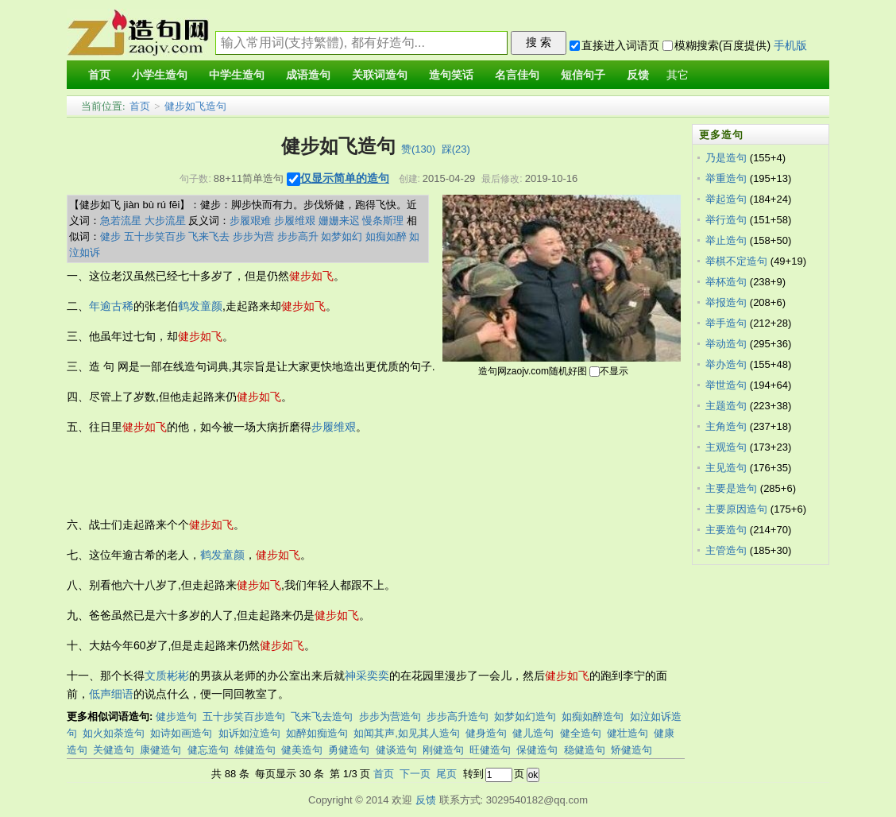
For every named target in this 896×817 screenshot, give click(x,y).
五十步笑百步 (155, 236)
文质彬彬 (167, 675)
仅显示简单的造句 (344, 178)
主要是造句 (731, 488)
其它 (677, 75)
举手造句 (726, 323)
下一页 (415, 774)
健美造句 (301, 750)
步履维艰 (294, 221)
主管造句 (726, 550)
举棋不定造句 (736, 261)
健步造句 (176, 716)
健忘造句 (208, 750)
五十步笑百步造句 (244, 716)
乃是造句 (726, 158)
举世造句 (726, 385)
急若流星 (120, 221)
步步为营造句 (390, 716)
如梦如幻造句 (525, 716)
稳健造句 (584, 750)
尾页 (446, 774)
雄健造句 (255, 750)
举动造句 (726, 344)
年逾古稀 (111, 306)
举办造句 (726, 364)
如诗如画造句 (181, 733)
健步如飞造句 (195, 106)
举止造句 (726, 240)
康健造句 (160, 750)
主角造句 (726, 426)
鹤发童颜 (200, 306)
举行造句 (726, 220)
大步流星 (165, 221)
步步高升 (298, 236)
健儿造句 (533, 733)
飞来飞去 (209, 236)
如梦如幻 (341, 236)
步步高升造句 (458, 716)
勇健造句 (348, 750)
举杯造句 (726, 282)
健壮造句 (627, 733)
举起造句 (726, 199)
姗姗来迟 (339, 221)
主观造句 (726, 447)
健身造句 (486, 733)
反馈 (425, 800)
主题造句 (726, 406)
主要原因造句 (736, 509)
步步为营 (253, 236)
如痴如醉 (386, 236)
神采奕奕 (367, 675)
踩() (456, 149)
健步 (110, 236)
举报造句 (726, 302)
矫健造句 (631, 750)
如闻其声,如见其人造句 (406, 733)
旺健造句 (490, 750)
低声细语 (111, 693)
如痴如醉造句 (593, 716)
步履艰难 (250, 221)
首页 (139, 106)
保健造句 (537, 750)
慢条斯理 (383, 221)
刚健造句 (443, 750)
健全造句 (580, 733)
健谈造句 (396, 750)
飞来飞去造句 (322, 716)
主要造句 (726, 530)
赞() (418, 149)
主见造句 (726, 468)
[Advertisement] (356, 476)
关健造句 (113, 750)
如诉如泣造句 (249, 733)
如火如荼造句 (114, 733)
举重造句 (726, 178)
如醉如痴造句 (317, 733)
